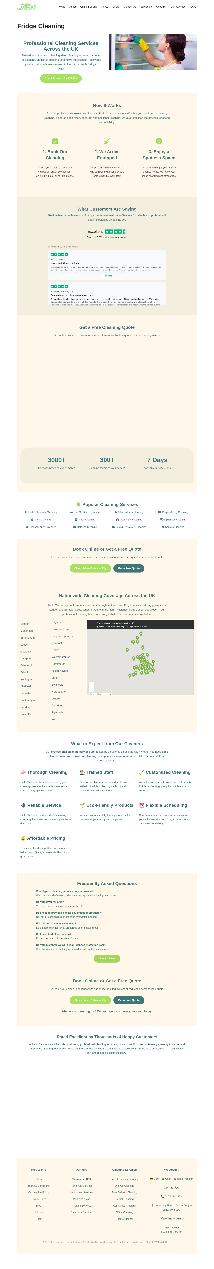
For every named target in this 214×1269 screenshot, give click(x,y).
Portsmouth (58, 670)
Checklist (161, 6)
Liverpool (25, 665)
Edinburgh (26, 672)
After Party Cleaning (129, 526)
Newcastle (58, 650)
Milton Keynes (60, 677)
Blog (38, 1215)
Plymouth (57, 719)
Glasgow (25, 658)
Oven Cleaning (41, 526)
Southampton (28, 707)
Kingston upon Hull (63, 643)
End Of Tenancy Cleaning (41, 518)
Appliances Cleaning (173, 526)
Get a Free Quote (129, 574)
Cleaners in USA (81, 1188)
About (70, 6)
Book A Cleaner (124, 1228)
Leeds (24, 651)
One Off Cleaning (124, 1195)
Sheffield (25, 693)
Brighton (57, 629)
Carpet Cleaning (124, 1208)
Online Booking (87, 6)
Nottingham (27, 686)
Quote (114, 6)
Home (59, 6)
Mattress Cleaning (85, 533)
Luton (55, 684)
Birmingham (27, 644)
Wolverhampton (61, 663)
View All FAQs (107, 967)
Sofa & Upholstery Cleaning (129, 533)
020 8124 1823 (173, 1206)
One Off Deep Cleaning (85, 518)
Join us (39, 1221)
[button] (150, 6)
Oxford (56, 705)
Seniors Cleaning (173, 533)
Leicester (25, 700)
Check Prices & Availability (61, 78)
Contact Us (129, 6)
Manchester (27, 637)
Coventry (25, 721)
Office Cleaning (85, 526)
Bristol (24, 679)
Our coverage (177, 6)
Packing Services (81, 1215)
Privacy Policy (39, 1208)
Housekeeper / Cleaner (41, 533)
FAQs (193, 6)
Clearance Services (82, 1221)
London (24, 630)
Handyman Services (81, 1202)
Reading (25, 714)
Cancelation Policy (38, 1202)
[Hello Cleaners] (26, 6)
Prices (103, 6)
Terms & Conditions (39, 1195)
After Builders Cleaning (129, 518)
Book (39, 1228)
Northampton (59, 698)
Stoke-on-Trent (60, 636)
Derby (55, 656)
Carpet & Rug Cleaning (173, 518)
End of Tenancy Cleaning (125, 1188)
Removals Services (81, 1195)
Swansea (57, 691)
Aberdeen (57, 712)
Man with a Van (81, 1208)
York (54, 726)
